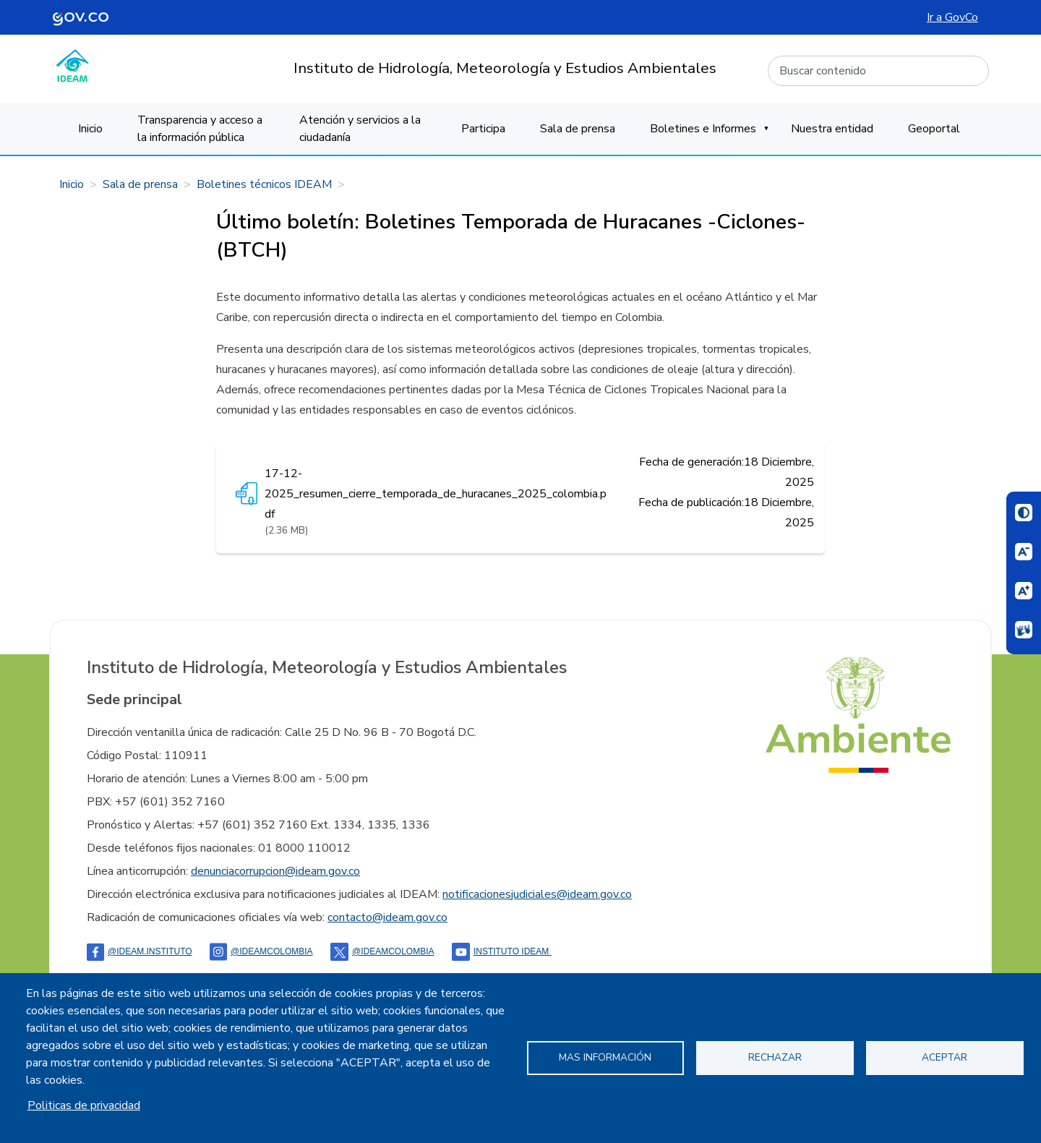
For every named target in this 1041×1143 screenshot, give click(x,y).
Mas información (605, 1057)
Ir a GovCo (952, 17)
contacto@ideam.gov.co (387, 917)
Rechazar (775, 1057)
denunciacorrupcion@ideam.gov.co (275, 871)
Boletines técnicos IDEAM (264, 184)
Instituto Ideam (502, 951)
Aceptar (944, 1057)
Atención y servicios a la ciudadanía (360, 128)
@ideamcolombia (382, 951)
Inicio (90, 129)
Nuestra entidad (832, 129)
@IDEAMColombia (261, 951)
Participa (483, 129)
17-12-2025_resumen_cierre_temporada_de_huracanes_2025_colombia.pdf (436, 494)
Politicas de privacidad (83, 1105)
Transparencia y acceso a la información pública (199, 128)
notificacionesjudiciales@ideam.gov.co (537, 894)
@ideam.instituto (139, 951)
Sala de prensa (577, 129)
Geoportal (934, 129)
